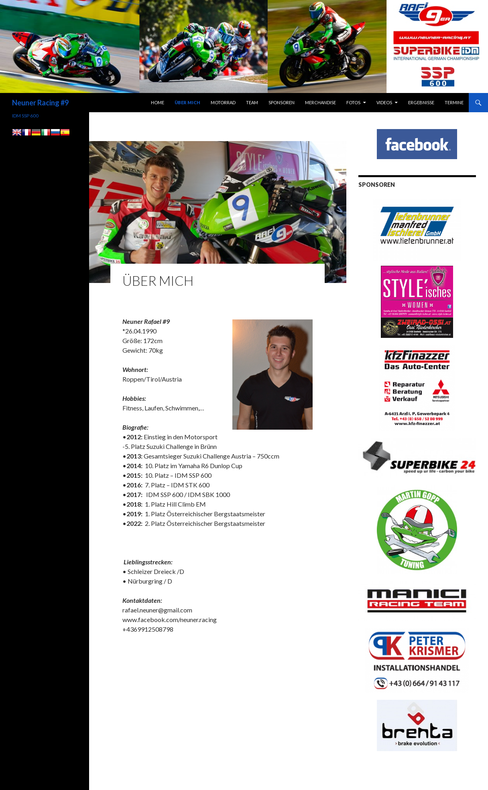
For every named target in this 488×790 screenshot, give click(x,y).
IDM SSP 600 (25, 116)
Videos (384, 102)
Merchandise (320, 102)
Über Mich (187, 102)
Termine (454, 102)
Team (252, 102)
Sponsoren (281, 102)
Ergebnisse (421, 102)
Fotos (353, 102)
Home (157, 102)
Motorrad (223, 102)
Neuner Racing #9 (40, 102)
